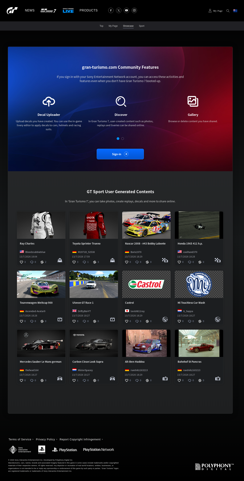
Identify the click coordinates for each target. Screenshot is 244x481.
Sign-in (116, 154)
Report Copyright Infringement (80, 439)
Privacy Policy (45, 439)
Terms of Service (20, 439)
